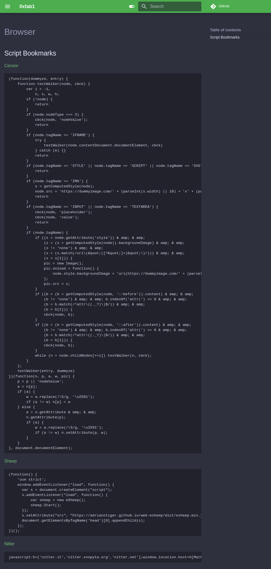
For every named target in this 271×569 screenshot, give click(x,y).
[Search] (169, 6)
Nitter (9, 544)
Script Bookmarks (225, 37)
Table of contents (225, 30)
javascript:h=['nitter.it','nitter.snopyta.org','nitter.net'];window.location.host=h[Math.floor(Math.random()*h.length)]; (105, 557)
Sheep (10, 461)
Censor (11, 65)
